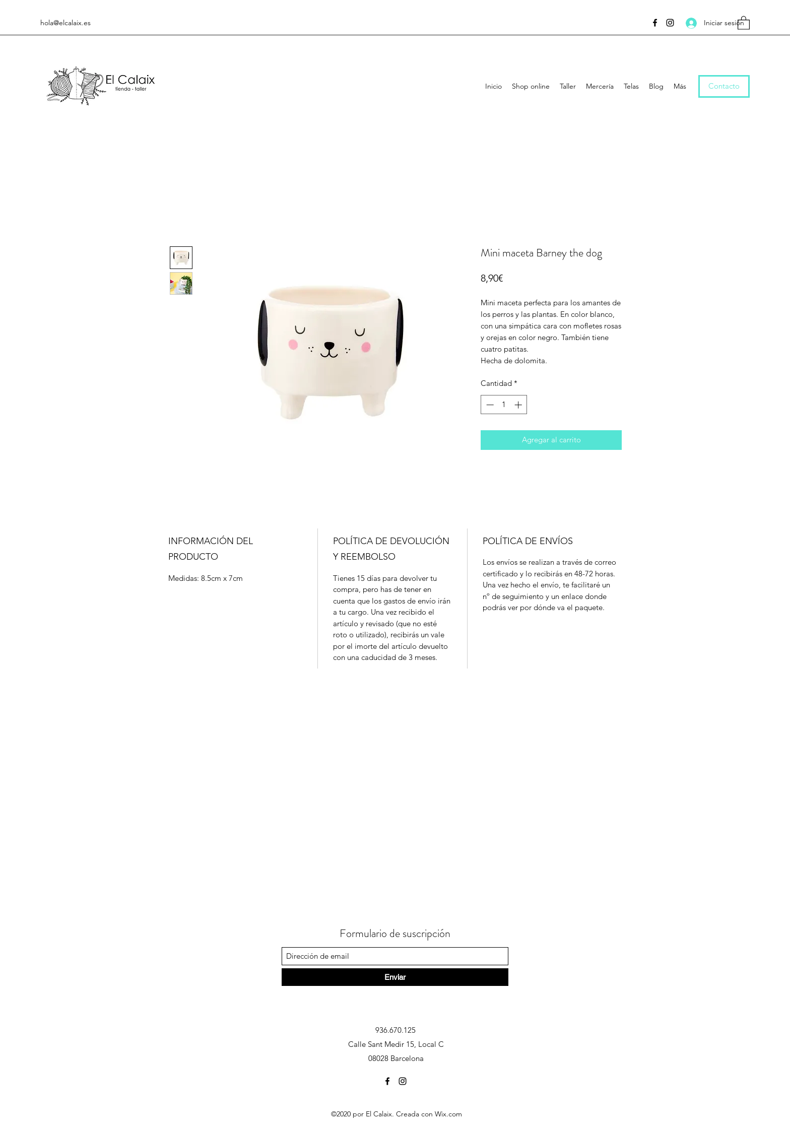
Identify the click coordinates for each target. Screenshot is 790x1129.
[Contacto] (724, 86)
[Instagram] (670, 23)
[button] (744, 22)
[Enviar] (395, 977)
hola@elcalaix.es (65, 22)
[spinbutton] (504, 404)
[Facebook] (655, 23)
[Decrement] (489, 404)
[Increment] (519, 404)
